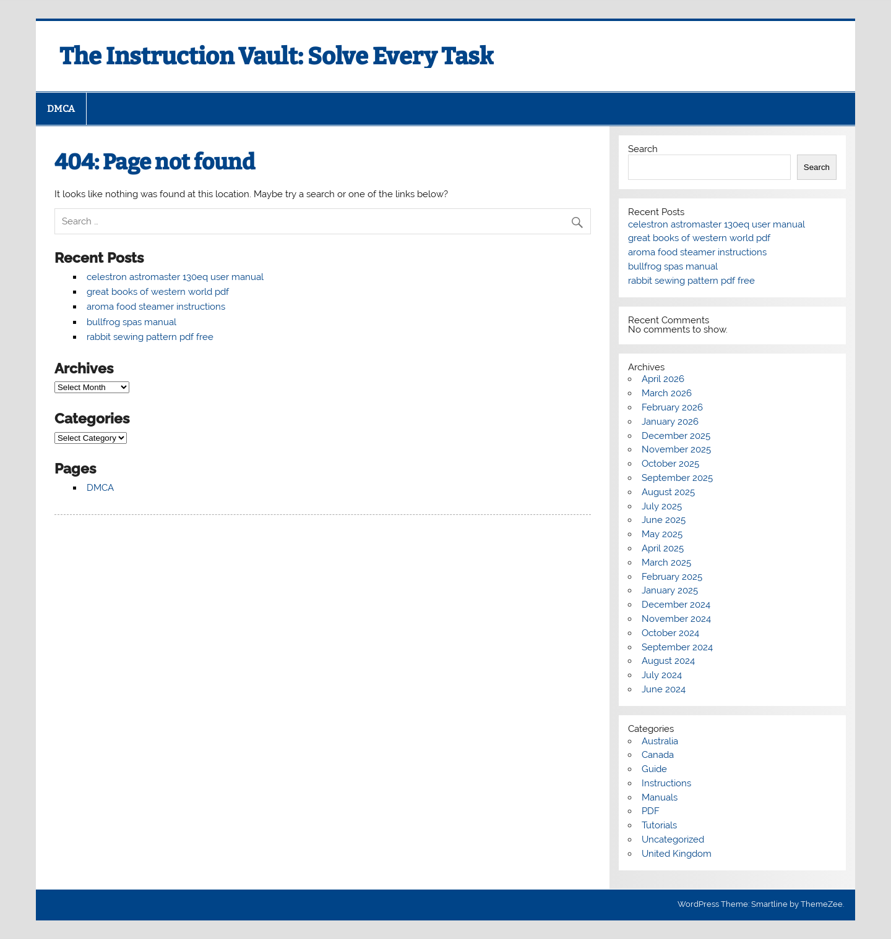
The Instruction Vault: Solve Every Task (276, 56)
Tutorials (659, 825)
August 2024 (668, 660)
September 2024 (677, 647)
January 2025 (670, 590)
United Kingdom (677, 853)
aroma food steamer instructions (156, 306)
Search (643, 149)
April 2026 (663, 379)
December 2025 (676, 435)
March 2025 (666, 562)
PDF (651, 811)
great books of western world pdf (158, 291)
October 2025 (670, 463)
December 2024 (676, 604)
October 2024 (670, 633)
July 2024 (662, 675)
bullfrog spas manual (131, 322)
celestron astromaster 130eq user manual (175, 277)
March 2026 (667, 393)
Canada (658, 754)
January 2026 (670, 421)
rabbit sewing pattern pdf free (150, 336)
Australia (660, 741)
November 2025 (676, 449)
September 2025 (677, 477)
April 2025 (663, 548)
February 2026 (672, 407)
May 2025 (662, 534)
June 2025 (664, 519)
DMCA (61, 108)
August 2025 (668, 492)
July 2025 (662, 506)
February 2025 (672, 576)
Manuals (660, 797)
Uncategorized (673, 839)
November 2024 (676, 618)
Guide (654, 769)
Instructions (666, 783)
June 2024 (664, 689)
